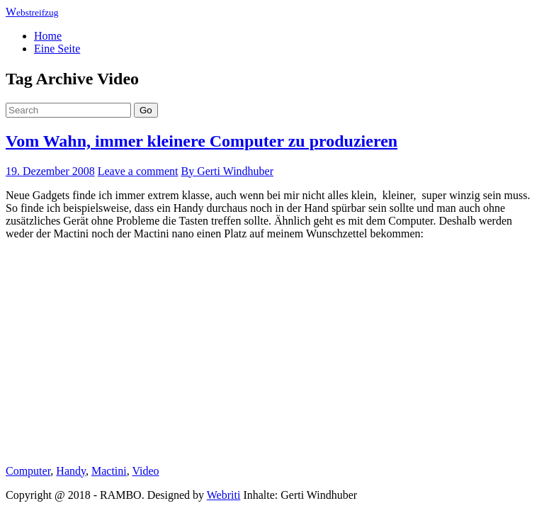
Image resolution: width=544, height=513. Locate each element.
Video (145, 471)
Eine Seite (57, 49)
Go (146, 110)
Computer (28, 471)
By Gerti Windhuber (227, 171)
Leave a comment (138, 171)
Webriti (224, 495)
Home (48, 36)
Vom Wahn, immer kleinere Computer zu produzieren (201, 141)
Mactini (109, 471)
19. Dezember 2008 (50, 171)
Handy (71, 471)
